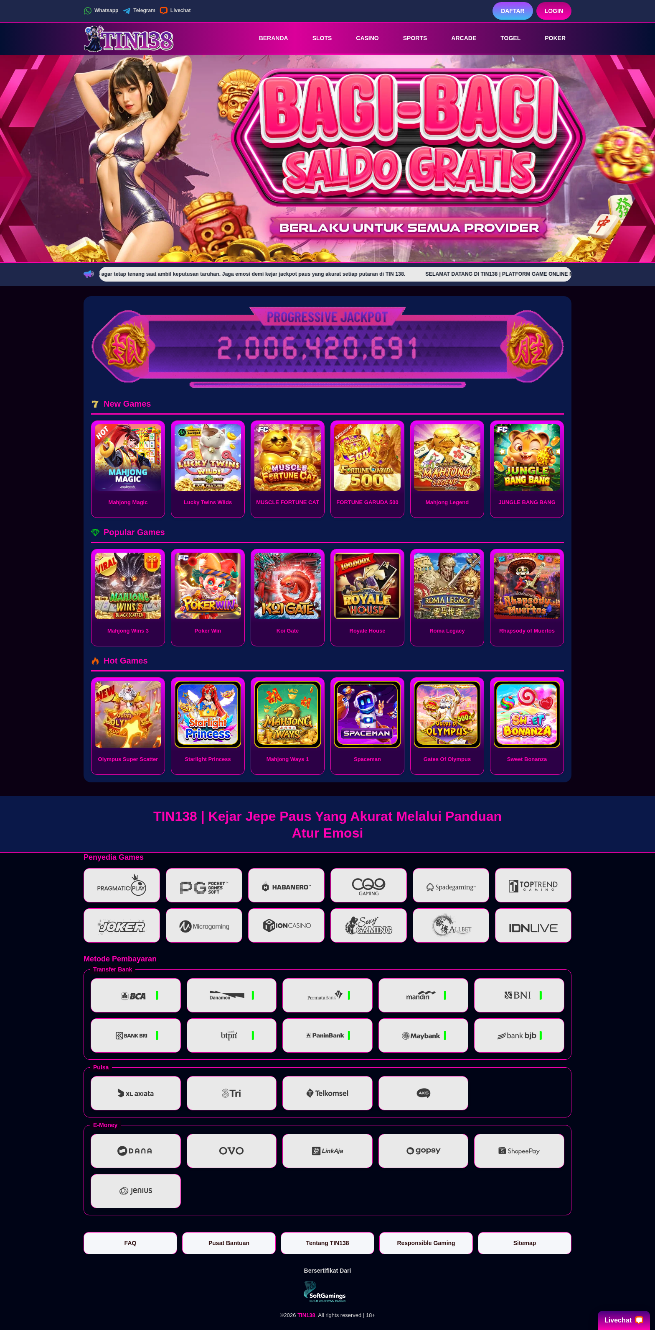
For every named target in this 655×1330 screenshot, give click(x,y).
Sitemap (524, 1243)
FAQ (130, 1243)
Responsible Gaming (426, 1243)
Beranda (267, 38)
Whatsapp (101, 11)
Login (554, 11)
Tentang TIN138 (327, 1243)
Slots (316, 38)
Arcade (457, 38)
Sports (409, 38)
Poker (549, 38)
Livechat (175, 11)
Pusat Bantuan (228, 1243)
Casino (361, 38)
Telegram (138, 11)
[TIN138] (129, 38)
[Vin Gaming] (327, 1291)
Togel (504, 38)
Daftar (513, 11)
